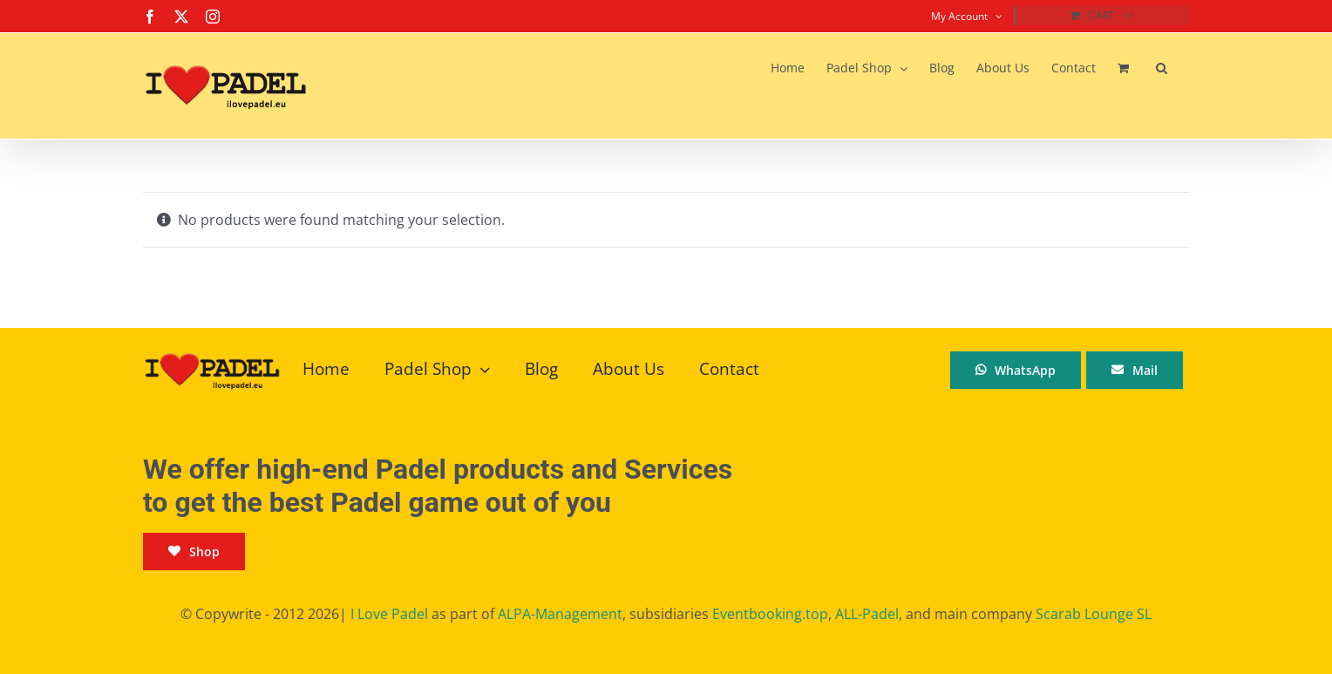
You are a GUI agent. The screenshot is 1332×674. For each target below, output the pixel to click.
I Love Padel (389, 613)
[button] (1161, 68)
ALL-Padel (867, 613)
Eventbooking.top (770, 613)
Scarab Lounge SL (1094, 613)
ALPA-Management (560, 613)
